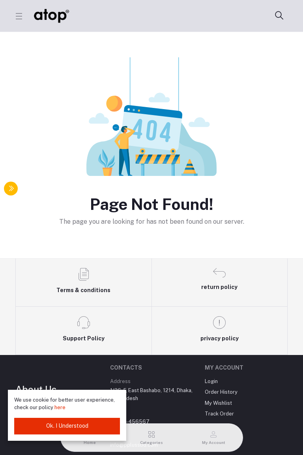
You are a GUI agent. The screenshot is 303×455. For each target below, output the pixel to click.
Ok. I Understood (67, 426)
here (59, 407)
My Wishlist (218, 403)
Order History (221, 392)
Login (211, 381)
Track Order (219, 414)
